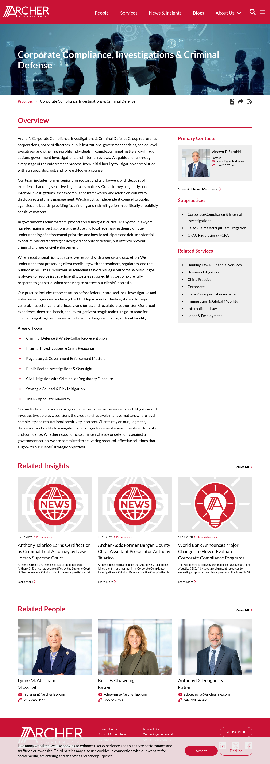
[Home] (26, 16)
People (102, 13)
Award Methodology (112, 734)
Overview (33, 120)
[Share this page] (241, 102)
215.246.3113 (34, 700)
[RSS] (249, 102)
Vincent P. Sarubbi (226, 151)
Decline (236, 750)
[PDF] (232, 102)
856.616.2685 (115, 700)
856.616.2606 (225, 165)
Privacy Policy (108, 729)
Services (129, 13)
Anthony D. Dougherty (200, 680)
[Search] (252, 12)
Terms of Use (151, 729)
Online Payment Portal (158, 734)
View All (243, 610)
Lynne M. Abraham (36, 680)
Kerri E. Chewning (116, 680)
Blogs (198, 13)
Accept (201, 750)
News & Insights (165, 13)
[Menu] (262, 12)
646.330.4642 (195, 700)
